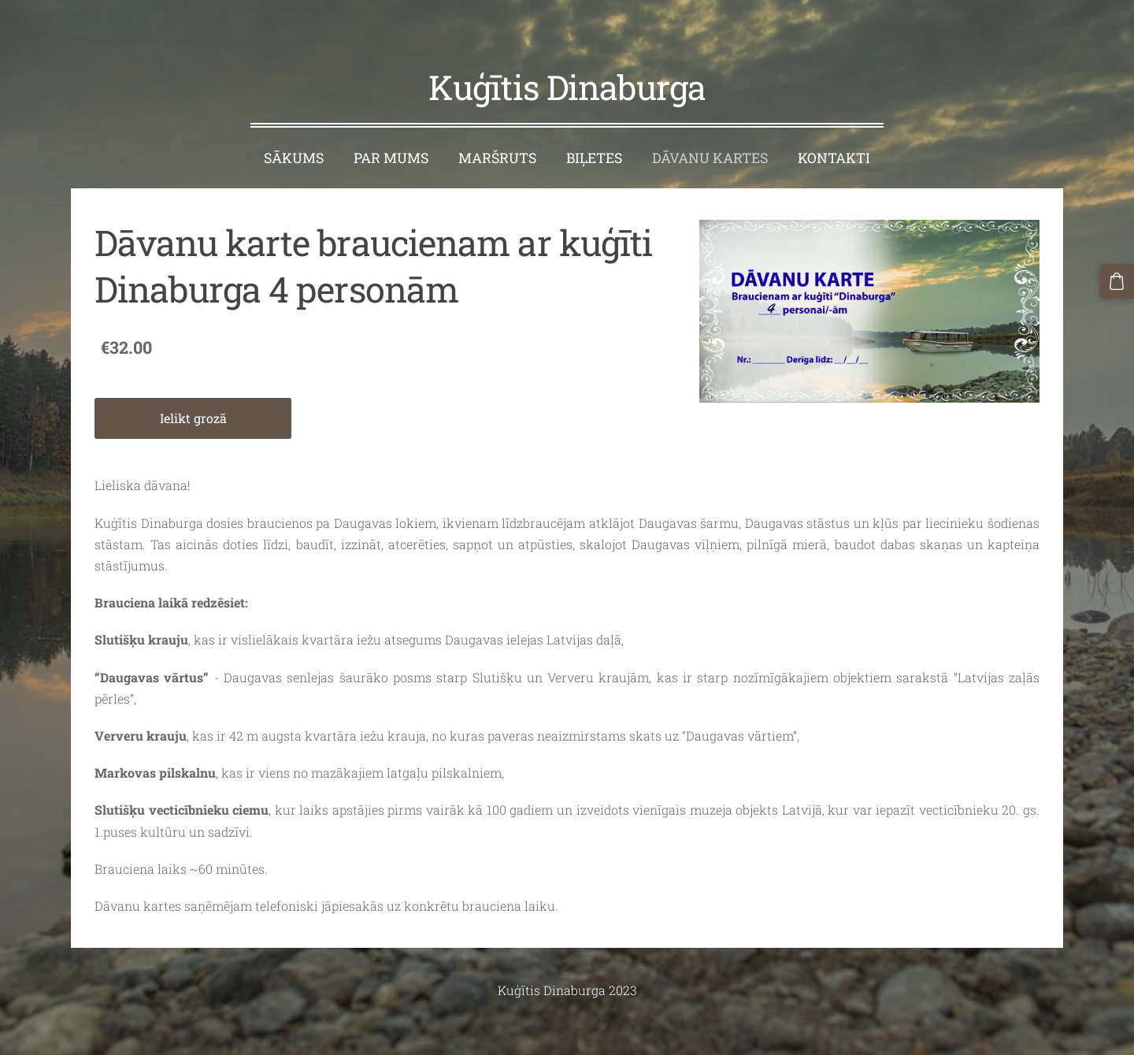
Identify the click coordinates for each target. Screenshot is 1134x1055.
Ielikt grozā (193, 389)
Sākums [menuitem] (294, 129)
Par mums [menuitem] (391, 129)
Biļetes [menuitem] (594, 129)
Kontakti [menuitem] (834, 129)
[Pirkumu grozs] (1119, 279)
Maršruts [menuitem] (497, 129)
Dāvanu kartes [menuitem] (710, 129)
